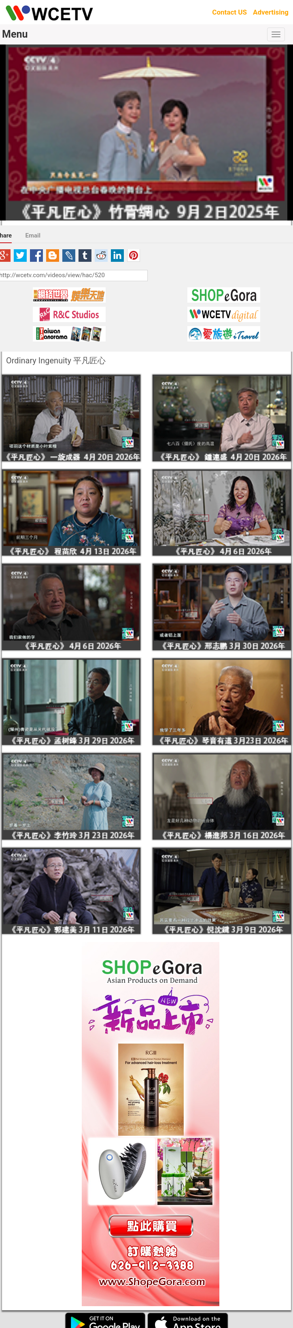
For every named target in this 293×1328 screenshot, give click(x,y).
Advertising (271, 12)
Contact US (229, 12)
